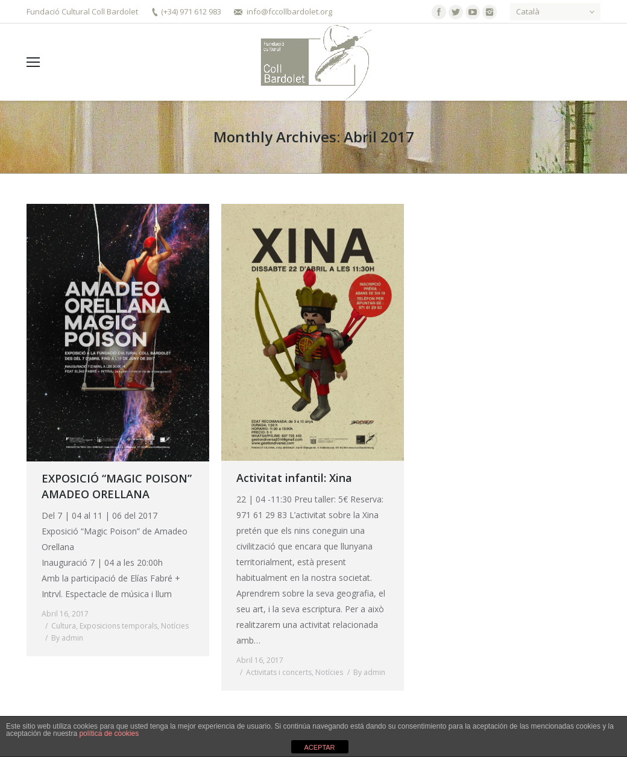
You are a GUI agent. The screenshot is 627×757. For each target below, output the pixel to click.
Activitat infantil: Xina (294, 477)
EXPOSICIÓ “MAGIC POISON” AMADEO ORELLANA (117, 486)
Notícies (175, 626)
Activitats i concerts (279, 672)
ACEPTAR (319, 747)
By (67, 638)
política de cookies (109, 733)
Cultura (63, 626)
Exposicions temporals (118, 626)
